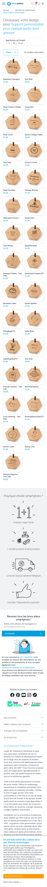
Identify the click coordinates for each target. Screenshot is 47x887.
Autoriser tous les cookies (13, 876)
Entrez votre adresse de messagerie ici (20, 624)
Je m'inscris (10, 633)
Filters (8, 52)
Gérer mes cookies (12, 882)
